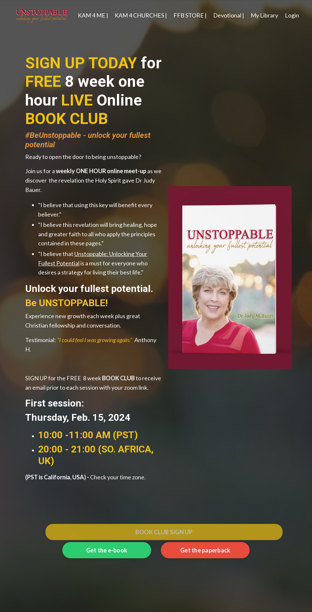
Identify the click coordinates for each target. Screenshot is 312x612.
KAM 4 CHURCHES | (141, 15)
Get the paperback (205, 550)
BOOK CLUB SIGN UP (163, 539)
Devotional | (228, 15)
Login (292, 15)
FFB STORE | (190, 15)
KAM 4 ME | (93, 15)
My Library (264, 15)
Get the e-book (107, 550)
